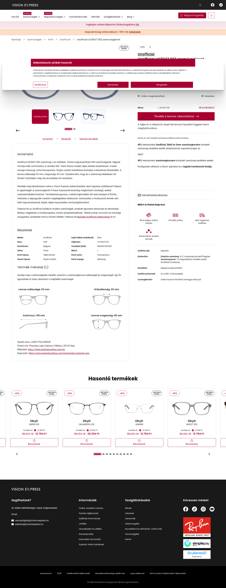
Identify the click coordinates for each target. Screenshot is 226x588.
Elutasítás (113, 90)
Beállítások (76, 90)
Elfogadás (140, 90)
